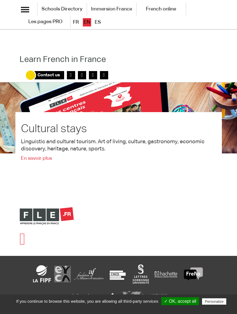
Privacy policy (121, 308)
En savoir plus (36, 158)
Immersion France (111, 9)
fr (76, 22)
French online (161, 9)
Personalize (214, 301)
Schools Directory (62, 9)
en (87, 22)
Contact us (48, 75)
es (98, 22)
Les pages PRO (45, 21)
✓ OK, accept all (180, 301)
